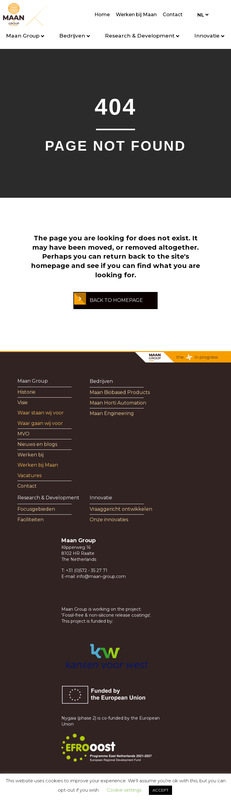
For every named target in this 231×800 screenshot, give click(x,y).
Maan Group (22, 35)
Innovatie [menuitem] (101, 498)
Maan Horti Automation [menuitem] (118, 403)
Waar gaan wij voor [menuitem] (40, 423)
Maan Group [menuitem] (32, 381)
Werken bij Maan (136, 14)
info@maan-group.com (101, 576)
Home (102, 14)
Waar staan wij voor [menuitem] (40, 413)
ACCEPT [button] (160, 790)
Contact (173, 14)
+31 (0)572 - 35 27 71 (86, 570)
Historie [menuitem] (26, 392)
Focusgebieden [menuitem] (36, 509)
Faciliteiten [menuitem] (30, 519)
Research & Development (139, 35)
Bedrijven (72, 35)
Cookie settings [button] (124, 790)
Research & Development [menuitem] (48, 498)
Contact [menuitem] (27, 486)
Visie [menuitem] (22, 402)
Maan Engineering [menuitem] (112, 413)
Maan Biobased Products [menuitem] (120, 392)
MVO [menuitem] (23, 434)
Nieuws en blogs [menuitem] (37, 444)
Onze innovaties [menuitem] (109, 519)
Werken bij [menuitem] (30, 455)
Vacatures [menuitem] (29, 475)
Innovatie (207, 35)
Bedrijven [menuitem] (101, 381)
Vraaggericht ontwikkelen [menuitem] (121, 509)
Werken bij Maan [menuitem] (37, 465)
